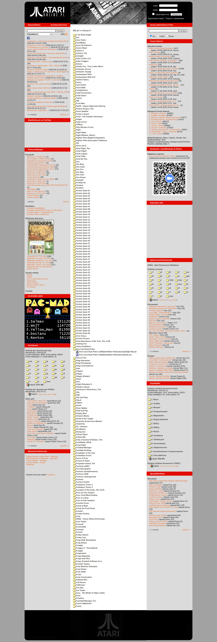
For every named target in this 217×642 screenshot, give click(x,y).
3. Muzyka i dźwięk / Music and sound (165, 117)
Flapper (78, 371)
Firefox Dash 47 (81, 312)
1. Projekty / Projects (157, 113)
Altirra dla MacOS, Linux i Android (163, 93)
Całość (32, 394)
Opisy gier (30, 399)
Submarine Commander (37, 403)
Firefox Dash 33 (81, 275)
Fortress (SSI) (80, 474)
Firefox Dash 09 (81, 212)
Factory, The (80, 53)
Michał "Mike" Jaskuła (158, 315)
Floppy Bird (79, 413)
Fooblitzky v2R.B (82, 442)
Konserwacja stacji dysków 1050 (40, 167)
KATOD (152, 321)
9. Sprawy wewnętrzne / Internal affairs (165, 130)
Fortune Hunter (81, 482)
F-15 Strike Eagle (82, 35)
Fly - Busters (80, 427)
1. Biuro (153, 399)
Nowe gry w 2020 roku (36, 171)
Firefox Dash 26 (81, 257)
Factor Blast (80, 48)
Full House (79, 582)
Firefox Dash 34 (81, 278)
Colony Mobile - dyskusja (36, 460)
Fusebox (78, 598)
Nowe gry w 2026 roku (36, 157)
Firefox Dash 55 (81, 333)
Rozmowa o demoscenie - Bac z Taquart (44, 66)
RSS (64, 34)
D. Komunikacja (156, 443)
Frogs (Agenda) (81, 556)
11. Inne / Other (155, 134)
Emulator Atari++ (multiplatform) (40, 212)
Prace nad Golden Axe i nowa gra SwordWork (46, 53)
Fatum (77, 98)
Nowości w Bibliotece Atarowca (40, 102)
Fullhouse (79, 585)
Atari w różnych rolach (158, 521)
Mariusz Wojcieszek (157, 323)
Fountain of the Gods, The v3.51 (88, 490)
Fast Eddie (79, 88)
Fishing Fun (80, 344)
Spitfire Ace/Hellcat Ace (36, 423)
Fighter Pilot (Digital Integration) (89, 138)
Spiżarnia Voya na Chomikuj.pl (39, 267)
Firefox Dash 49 (81, 317)
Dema (171, 36)
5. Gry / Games (155, 121)
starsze (66, 202)
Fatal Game (79, 96)
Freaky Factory (81, 514)
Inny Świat (31, 437)
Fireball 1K (79, 183)
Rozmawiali (152, 304)
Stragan (150, 356)
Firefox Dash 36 (81, 283)
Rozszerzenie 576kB (157, 515)
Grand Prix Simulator (35, 441)
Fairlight (78, 56)
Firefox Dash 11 (81, 217)
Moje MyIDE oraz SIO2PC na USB (163, 507)
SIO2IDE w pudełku (157, 523)
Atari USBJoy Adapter (158, 362)
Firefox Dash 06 (81, 204)
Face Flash (79, 40)
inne (46, 381)
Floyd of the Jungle (83, 419)
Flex (76, 382)
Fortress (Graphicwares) (85, 471)
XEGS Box (153, 519)
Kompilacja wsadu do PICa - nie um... (164, 85)
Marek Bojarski (155, 345)
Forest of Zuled (81, 461)
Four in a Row (80, 498)
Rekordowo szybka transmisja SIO (163, 81)
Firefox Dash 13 (81, 222)
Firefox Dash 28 (81, 262)
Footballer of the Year (84, 453)
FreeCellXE (79, 527)
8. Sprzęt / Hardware (157, 128)
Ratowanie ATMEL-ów (158, 493)
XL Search (31, 287)
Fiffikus (78, 124)
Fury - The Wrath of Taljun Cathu (89, 593)
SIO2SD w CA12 (156, 491)
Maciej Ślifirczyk (155, 341)
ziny (169, 296)
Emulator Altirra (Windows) (38, 214)
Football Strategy (82, 450)
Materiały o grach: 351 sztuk (39, 265)
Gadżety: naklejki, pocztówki (161, 368)
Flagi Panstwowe (82, 363)
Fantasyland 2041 (82, 74)
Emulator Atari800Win (36, 208)
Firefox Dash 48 (81, 315)
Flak (76, 368)
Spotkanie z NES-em (35, 45)
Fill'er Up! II (79, 146)
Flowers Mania (81, 416)
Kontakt (28, 291)
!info (169, 280)
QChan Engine (33, 197)
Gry (153, 36)
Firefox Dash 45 (81, 307)
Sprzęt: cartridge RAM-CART (161, 370)
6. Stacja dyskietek (158, 419)
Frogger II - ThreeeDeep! (85, 548)
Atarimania (31, 281)
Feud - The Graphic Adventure (88, 117)
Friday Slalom (80, 535)
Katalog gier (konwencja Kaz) (38, 350)
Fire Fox (78, 169)
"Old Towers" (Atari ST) (36, 401)
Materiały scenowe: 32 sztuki (39, 258)
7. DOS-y (153, 423)
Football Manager (82, 448)
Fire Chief (79, 167)
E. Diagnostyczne (157, 447)
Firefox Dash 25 (81, 254)
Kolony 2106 (32, 419)
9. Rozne (153, 431)
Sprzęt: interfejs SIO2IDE (159, 376)
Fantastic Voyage (82, 72)
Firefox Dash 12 (81, 220)
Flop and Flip (80, 411)
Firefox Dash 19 (81, 238)
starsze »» (64, 114)
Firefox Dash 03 (81, 196)
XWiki (29, 277)
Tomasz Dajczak (156, 310)
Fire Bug (78, 164)
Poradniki (29, 155)
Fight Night (79, 132)
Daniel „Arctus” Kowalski (159, 319)
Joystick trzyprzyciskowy (159, 505)
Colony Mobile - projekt (35, 462)
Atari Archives (32, 283)
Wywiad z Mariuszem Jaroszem (162, 306)
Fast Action (79, 85)
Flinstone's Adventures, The (87, 389)
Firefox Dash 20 (81, 241)
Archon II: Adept (34, 421)
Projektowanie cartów (158, 495)
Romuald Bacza (155, 325)
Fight (77, 130)
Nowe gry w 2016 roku (36, 181)
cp (186, 272)
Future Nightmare (82, 603)
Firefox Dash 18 (81, 235)
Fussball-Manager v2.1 (84, 601)
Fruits (77, 574)
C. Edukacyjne (156, 439)
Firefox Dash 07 (81, 206)
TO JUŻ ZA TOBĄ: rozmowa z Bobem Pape (167, 331)
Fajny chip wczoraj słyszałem (161, 48)
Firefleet (78, 188)
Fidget (77, 119)
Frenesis (78, 530)
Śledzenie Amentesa (157, 327)
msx (178, 284)
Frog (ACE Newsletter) (84, 540)
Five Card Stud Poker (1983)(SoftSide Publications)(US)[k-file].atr (106, 352)
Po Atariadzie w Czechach (38, 47)
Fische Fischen (81, 338)
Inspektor (31, 439)
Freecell (78, 524)
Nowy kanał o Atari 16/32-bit (38, 88)
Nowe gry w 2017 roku (36, 175)
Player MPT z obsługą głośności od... (164, 105)
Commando (32, 411)
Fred (76, 516)
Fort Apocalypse (82, 469)
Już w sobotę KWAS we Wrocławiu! (41, 49)
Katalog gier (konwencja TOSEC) (39, 389)
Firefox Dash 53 (81, 328)
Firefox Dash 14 (81, 225)
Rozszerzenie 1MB (157, 503)
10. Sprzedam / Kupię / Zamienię (162, 132)
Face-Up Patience (82, 45)
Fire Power (79, 177)
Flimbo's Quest (81, 387)
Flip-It (77, 400)
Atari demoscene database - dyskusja (41, 458)
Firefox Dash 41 (81, 296)
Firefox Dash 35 (81, 280)
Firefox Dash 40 (81, 294)
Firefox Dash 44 (81, 304)
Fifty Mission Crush (83, 127)
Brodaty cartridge (34, 96)
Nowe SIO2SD (155, 489)
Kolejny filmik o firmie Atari (160, 56)
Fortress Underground (84, 477)
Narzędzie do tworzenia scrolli (39, 161)
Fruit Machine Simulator (85, 566)
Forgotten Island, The (84, 463)
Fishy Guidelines (82, 346)
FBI (76, 101)
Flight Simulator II (82, 384)
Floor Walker (80, 408)
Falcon (77, 64)
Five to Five (79, 358)
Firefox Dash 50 (81, 320)
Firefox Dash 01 (81, 191)
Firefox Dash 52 (81, 325)
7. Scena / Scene (156, 126)
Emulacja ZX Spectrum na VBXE (40, 179)
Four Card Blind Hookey (85, 495)
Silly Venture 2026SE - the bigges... (164, 60)
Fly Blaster (79, 429)
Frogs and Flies (81, 558)
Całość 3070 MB (35, 385)
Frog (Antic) (80, 543)
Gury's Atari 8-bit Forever (37, 279)
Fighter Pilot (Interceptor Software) (90, 140)
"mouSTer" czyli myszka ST (160, 360)
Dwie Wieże (32, 431)
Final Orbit (79, 156)
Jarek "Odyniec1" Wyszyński (161, 343)
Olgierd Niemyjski (156, 347)
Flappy (77, 374)
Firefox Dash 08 (81, 209)
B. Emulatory (155, 435)
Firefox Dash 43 (81, 302)
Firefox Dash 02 (81, 193)
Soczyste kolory (155, 517)
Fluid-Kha (79, 424)
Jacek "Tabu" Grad (157, 337)
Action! (152, 89)
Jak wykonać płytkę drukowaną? (162, 511)
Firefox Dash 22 (81, 246)
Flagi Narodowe (81, 360)
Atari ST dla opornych (36, 191)
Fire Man (78, 172)
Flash (77, 379)
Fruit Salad (79, 572)
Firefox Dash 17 (81, 233)
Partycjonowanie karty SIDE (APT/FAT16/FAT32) (47, 185)
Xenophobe (32, 415)
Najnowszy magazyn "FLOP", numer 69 (43, 80)
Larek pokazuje (33, 177)
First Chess (79, 336)
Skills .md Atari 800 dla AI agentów (163, 73)
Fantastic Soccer (82, 69)
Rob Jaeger (154, 335)
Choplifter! (31, 407)
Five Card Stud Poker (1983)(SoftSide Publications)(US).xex (104, 355)
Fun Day (78, 588)
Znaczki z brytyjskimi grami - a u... (163, 101)
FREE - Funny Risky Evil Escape (89, 519)
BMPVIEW (31, 189)
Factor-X (78, 51)
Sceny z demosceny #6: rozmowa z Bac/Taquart (47, 72)
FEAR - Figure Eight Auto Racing (89, 106)
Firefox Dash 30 (81, 267)
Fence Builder (80, 111)
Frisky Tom (79, 537)
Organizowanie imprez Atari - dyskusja (42, 456)
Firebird (78, 185)
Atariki (29, 275)
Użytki (162, 36)
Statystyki (30, 464)
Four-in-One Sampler (84, 500)
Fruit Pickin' (80, 569)
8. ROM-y (154, 427)
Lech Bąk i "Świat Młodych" (160, 313)
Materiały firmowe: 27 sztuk (38, 263)
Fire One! (78, 175)
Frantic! (78, 511)
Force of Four (80, 458)
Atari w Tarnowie (156, 97)
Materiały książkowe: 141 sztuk (40, 261)
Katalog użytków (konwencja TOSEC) (163, 463)
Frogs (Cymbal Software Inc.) (87, 561)
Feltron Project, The (83, 109)
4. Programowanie (157, 411)
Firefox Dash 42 (81, 299)
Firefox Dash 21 (81, 243)
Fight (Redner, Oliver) (84, 135)
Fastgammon (80, 90)
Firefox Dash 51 (81, 323)
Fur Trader (79, 590)
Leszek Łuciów (155, 329)
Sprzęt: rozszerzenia (157, 366)
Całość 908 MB (157, 459)
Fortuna (78, 479)
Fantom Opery (81, 80)
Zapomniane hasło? (156, 18)
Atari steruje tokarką (157, 525)
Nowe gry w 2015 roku (36, 183)
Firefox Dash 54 (81, 331)
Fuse (77, 596)
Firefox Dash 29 (81, 265)
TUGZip (53, 394)
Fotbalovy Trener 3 (83, 487)
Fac (76, 37)
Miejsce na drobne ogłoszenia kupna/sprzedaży (169, 372)
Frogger (78, 545)
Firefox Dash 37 (81, 286)
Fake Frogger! (80, 61)
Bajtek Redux (32, 269)
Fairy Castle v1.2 (82, 58)
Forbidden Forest (82, 455)
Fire (76, 162)
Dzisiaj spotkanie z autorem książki (41, 98)
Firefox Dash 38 (81, 288)
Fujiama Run (80, 580)
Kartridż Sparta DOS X (36, 163)
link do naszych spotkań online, (162, 156)
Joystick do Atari (156, 497)
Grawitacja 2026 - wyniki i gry (39, 61)
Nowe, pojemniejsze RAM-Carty (162, 358)
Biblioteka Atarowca (34, 218)
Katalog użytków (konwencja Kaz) (162, 388)
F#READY (153, 317)
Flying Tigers (80, 434)
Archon (30, 427)
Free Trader (79, 522)
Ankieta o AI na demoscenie (38, 84)
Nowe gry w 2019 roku (36, 173)
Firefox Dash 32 (81, 272)
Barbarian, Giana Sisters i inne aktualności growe (47, 57)
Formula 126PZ (81, 466)
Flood (77, 405)
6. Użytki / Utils (155, 123)
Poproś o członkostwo (175, 18)
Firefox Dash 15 (81, 227)
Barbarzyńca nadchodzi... (37, 110)
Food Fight (79, 445)
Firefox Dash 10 (81, 214)
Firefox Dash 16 (81, 230)
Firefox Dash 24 (81, 251)
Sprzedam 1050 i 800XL (159, 77)
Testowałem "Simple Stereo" (161, 501)
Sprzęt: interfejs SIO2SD (159, 378)
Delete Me (153, 65)
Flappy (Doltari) (81, 376)
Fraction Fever (81, 503)
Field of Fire (80, 122)
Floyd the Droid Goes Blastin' (87, 421)
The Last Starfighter (35, 429)
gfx (187, 276)
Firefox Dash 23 (81, 249)
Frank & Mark (80, 506)
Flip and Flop (80, 397)
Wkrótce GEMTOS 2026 (37, 70)
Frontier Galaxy (81, 564)
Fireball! (78, 180)
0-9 (29, 361)
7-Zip (48, 394)
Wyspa (30, 425)
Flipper (77, 403)
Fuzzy (77, 606)
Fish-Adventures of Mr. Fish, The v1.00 (91, 341)
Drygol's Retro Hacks (35, 285)
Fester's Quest (81, 114)
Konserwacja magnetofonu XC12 (40, 169)
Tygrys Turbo (154, 499)
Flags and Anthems (83, 366)
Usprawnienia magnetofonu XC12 (41, 165)
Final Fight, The (81, 148)
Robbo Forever (33, 417)
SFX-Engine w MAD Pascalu (39, 159)
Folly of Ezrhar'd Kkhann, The (87, 440)
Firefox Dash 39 (81, 291)
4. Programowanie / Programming (163, 119)
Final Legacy (80, 154)
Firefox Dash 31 (81, 270)
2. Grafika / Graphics (157, 115)
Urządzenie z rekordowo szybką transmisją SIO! (47, 41)
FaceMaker (79, 43)
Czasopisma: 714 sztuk (36, 256)
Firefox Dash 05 (81, 201)
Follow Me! (79, 437)
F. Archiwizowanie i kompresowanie (165, 451)
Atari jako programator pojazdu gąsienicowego (46, 106)
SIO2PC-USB (155, 487)
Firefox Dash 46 (81, 309)
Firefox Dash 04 (81, 199)
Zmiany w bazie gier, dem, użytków (163, 69)
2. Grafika (154, 403)
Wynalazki (151, 479)
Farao (77, 82)
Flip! (76, 395)
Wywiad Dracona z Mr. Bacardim (162, 308)
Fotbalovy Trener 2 (83, 485)
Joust (29, 409)
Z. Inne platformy (157, 455)
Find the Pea (80, 159)
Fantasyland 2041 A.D (84, 77)
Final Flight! (80, 151)
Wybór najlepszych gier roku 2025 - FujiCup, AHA (47, 92)
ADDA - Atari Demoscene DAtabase (163, 265)
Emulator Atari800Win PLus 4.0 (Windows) (44, 210)
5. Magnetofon (156, 416)
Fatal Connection (82, 93)
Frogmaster (79, 553)
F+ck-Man (79, 103)
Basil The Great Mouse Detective (40, 433)
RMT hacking (154, 52)
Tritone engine (33, 195)
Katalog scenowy (155, 269)
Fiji (76, 143)
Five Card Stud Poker (84, 349)
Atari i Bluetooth (155, 485)
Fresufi (77, 532)
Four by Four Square (83, 493)
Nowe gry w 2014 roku (36, 193)
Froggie (78, 551)
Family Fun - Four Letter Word (88, 66)
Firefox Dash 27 (81, 259)
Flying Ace (79, 432)
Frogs (29, 405)
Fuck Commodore (82, 577)
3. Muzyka (154, 407)
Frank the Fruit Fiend (84, 508)
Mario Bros (31, 413)
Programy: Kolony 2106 (159, 364)
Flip (76, 392)
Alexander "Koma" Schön (159, 339)
